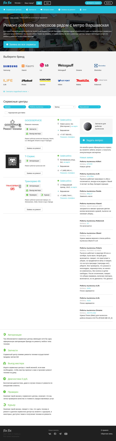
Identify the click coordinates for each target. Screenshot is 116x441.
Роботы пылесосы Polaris (91, 248)
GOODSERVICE (33, 120)
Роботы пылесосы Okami (90, 233)
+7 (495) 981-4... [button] (66, 170)
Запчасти (32, 10)
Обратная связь (107, 434)
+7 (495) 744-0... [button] (66, 195)
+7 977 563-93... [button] (66, 134)
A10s (89, 288)
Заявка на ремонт (68, 10)
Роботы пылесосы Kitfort (90, 161)
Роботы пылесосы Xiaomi (91, 203)
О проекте (104, 430)
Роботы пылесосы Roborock (92, 221)
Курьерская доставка (16, 113)
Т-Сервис (30, 156)
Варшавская (64, 130)
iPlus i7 (89, 194)
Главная (6, 18)
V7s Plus (90, 176)
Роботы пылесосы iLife (90, 174)
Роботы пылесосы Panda (90, 191)
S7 (88, 223)
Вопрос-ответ (48, 10)
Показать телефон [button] (67, 137)
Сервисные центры (13, 10)
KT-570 (89, 164)
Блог (84, 10)
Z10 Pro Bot (91, 313)
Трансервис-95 (32, 181)
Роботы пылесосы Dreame (91, 310)
